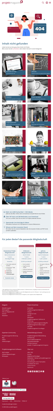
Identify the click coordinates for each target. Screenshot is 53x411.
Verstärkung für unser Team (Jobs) (36, 362)
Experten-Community (9, 333)
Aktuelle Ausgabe (6, 308)
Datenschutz (17, 401)
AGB (11, 401)
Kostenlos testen (9, 278)
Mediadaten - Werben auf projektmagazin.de (39, 358)
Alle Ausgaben (5, 310)
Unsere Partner (31, 365)
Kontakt (29, 354)
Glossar (29, 315)
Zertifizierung (30, 337)
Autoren (4, 313)
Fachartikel (30, 308)
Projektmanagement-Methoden (35, 310)
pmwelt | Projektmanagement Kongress (37, 345)
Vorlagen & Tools (31, 313)
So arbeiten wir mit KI (33, 363)
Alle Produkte (5, 352)
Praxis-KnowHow (32, 305)
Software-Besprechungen (8, 354)
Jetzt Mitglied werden (26, 276)
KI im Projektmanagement (34, 339)
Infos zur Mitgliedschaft (8, 312)
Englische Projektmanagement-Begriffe (37, 323)
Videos (4, 339)
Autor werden (31, 360)
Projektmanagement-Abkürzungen (36, 324)
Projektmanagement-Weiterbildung (36, 336)
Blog (3, 337)
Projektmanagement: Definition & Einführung (36, 320)
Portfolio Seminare (32, 343)
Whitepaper (30, 317)
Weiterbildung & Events (34, 333)
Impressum (30, 367)
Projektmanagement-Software (11, 349)
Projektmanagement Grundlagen (36, 328)
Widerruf (24, 401)
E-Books (29, 312)
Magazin (4, 305)
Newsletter (5, 315)
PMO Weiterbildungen (33, 341)
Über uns (30, 349)
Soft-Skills (29, 326)
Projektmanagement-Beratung (10, 336)
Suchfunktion (16, 49)
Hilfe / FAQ (30, 352)
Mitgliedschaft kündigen (33, 356)
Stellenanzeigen (6, 341)
